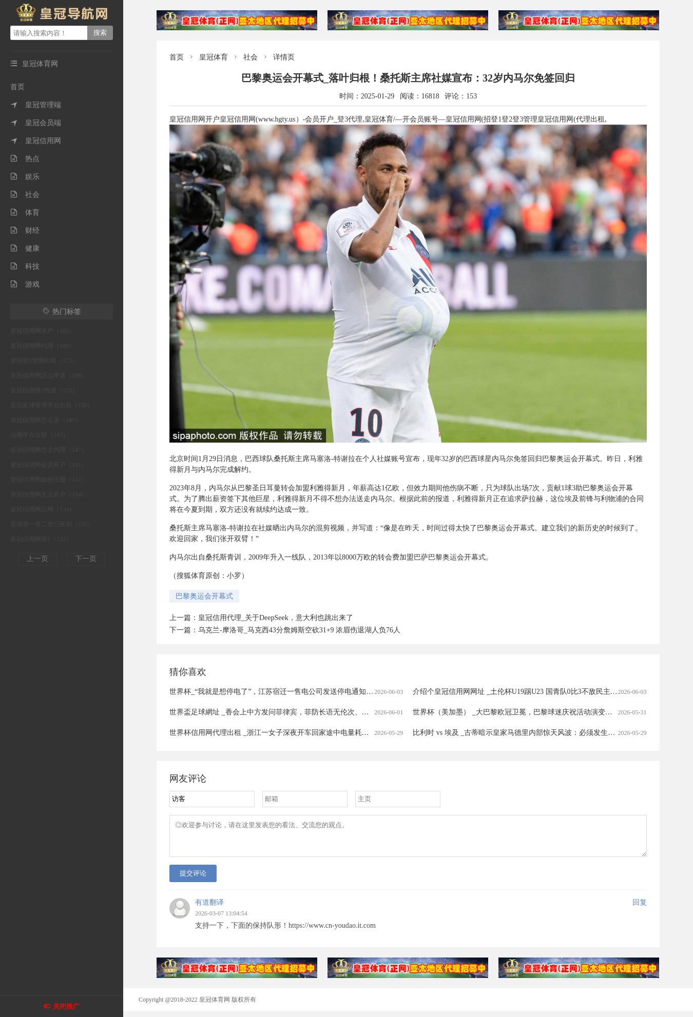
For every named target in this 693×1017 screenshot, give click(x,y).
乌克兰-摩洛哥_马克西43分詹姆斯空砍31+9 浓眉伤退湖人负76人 (299, 630)
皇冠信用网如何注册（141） (48, 479)
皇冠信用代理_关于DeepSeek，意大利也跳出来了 (275, 618)
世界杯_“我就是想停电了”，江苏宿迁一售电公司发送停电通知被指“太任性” (289, 691)
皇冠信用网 (35, 141)
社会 (25, 194)
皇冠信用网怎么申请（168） (48, 375)
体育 (25, 212)
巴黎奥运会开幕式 (204, 596)
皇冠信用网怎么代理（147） (48, 449)
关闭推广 (66, 1006)
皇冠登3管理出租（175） (44, 360)
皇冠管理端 (35, 105)
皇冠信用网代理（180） (42, 345)
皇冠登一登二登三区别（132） (51, 524)
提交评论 (193, 879)
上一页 (37, 559)
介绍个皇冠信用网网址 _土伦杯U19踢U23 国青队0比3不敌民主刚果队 (522, 691)
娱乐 (25, 177)
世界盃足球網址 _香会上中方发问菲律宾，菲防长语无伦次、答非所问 (280, 712)
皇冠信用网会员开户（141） (48, 464)
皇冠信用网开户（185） (42, 330)
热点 (25, 159)
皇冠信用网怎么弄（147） (45, 420)
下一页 (86, 559)
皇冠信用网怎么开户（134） (48, 494)
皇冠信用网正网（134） (42, 509)
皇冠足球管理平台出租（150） (51, 405)
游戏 (25, 284)
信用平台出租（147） (39, 434)
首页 (17, 87)
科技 (25, 266)
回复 (639, 908)
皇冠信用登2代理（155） (44, 390)
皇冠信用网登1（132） (41, 539)
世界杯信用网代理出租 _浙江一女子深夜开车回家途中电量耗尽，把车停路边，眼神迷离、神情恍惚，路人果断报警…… (359, 732)
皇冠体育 (213, 57)
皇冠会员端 (35, 123)
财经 (25, 230)
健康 (25, 248)
